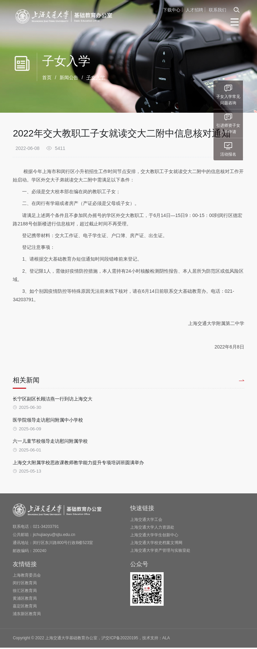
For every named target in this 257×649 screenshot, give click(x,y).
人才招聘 (194, 9)
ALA (166, 639)
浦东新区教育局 (27, 615)
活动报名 (242, 149)
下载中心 (171, 9)
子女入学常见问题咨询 (242, 94)
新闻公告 (69, 77)
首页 (47, 77)
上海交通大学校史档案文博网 (156, 544)
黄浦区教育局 (25, 600)
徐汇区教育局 (25, 592)
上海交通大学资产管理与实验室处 (160, 551)
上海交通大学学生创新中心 (154, 536)
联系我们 (217, 9)
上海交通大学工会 (146, 521)
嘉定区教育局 (25, 607)
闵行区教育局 (25, 584)
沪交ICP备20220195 (119, 639)
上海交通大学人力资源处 (152, 528)
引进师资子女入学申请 (242, 123)
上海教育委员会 (27, 577)
